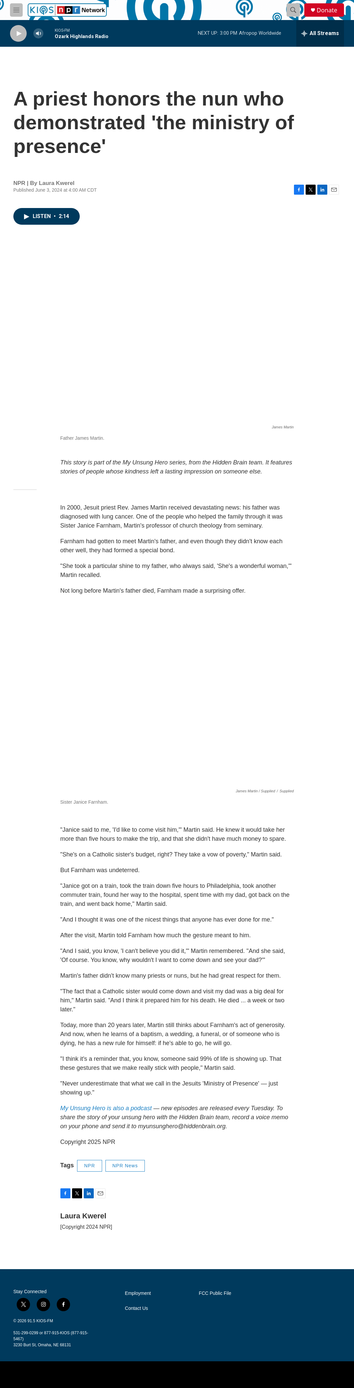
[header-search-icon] (293, 10)
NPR (89, 1165)
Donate (327, 10)
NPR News (125, 1165)
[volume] (38, 33)
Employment (138, 1293)
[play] (18, 33)
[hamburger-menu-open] (16, 10)
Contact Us (136, 1308)
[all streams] (320, 33)
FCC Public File (215, 1293)
